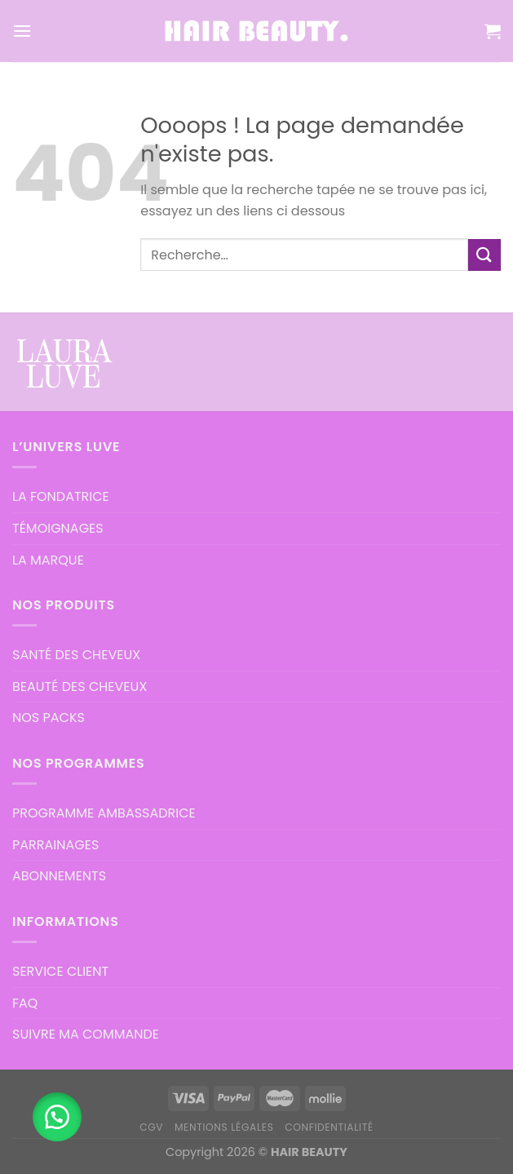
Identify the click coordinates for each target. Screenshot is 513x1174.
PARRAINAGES (55, 844)
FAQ (25, 1003)
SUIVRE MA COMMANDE (85, 1034)
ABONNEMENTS (59, 875)
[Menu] (22, 31)
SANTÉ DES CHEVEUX (76, 654)
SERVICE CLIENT (60, 971)
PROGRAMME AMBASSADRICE (104, 813)
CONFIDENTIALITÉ (329, 1127)
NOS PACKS (48, 717)
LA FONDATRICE (60, 496)
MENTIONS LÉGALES (224, 1127)
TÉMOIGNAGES (58, 528)
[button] (57, 1116)
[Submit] (484, 255)
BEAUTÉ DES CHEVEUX (79, 686)
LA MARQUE (48, 560)
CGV (151, 1127)
